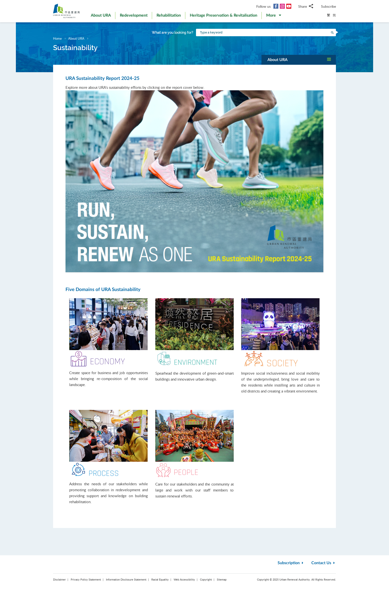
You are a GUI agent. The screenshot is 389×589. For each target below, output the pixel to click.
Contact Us (323, 563)
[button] (274, 16)
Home (57, 38)
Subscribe (328, 6)
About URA (76, 38)
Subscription (291, 563)
